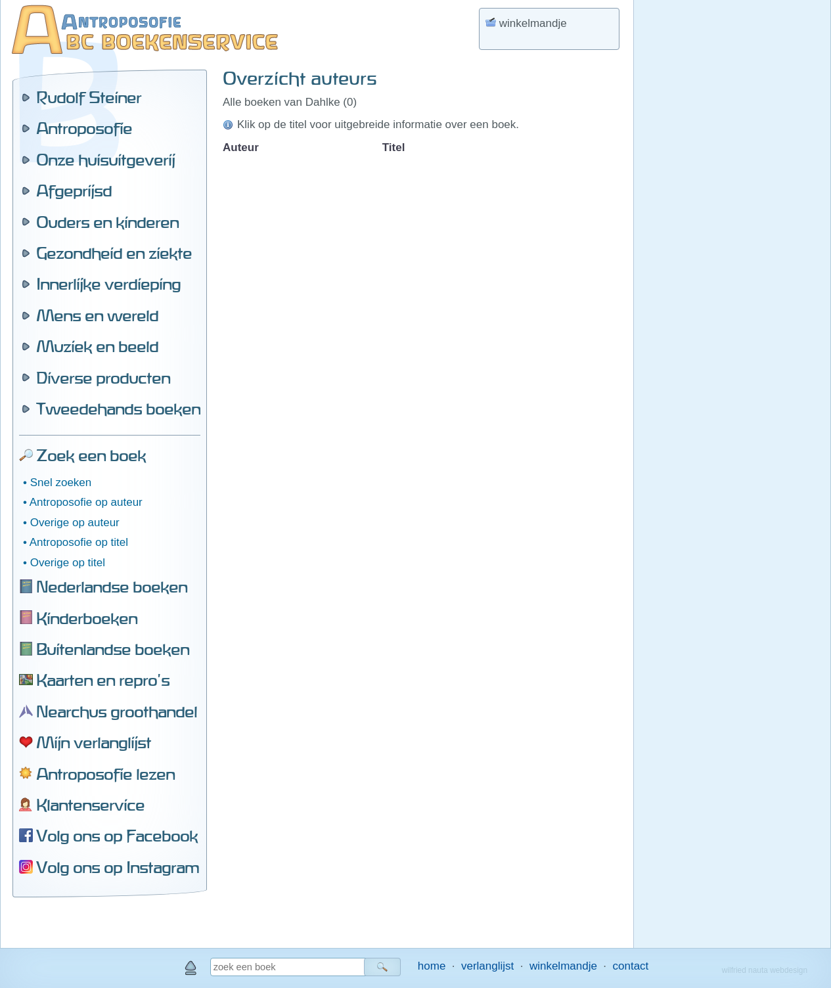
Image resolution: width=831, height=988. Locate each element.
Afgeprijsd (74, 190)
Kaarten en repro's (102, 680)
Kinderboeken (86, 618)
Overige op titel (67, 562)
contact (631, 966)
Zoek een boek (91, 455)
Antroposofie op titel (79, 542)
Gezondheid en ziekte (114, 253)
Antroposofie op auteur (86, 502)
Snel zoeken (61, 482)
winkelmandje (563, 966)
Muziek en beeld (97, 346)
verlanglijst (487, 966)
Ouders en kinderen (107, 222)
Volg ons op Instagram (117, 867)
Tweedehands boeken (118, 408)
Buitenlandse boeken (112, 649)
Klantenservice (90, 805)
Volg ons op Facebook (117, 835)
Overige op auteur (75, 522)
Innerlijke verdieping (108, 284)
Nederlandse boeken (111, 586)
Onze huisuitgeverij (105, 159)
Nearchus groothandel (116, 711)
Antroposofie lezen (105, 774)
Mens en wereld (97, 315)
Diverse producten (103, 378)
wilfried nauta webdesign (764, 970)
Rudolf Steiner (88, 97)
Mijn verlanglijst (93, 742)
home (432, 966)
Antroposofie (84, 128)
